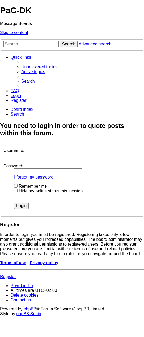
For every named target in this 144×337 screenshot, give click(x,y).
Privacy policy (44, 262)
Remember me (30, 186)
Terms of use (13, 262)
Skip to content (14, 32)
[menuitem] (39, 67)
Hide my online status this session (48, 191)
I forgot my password (34, 177)
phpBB (30, 309)
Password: (13, 166)
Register (8, 276)
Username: (13, 150)
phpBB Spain (28, 313)
